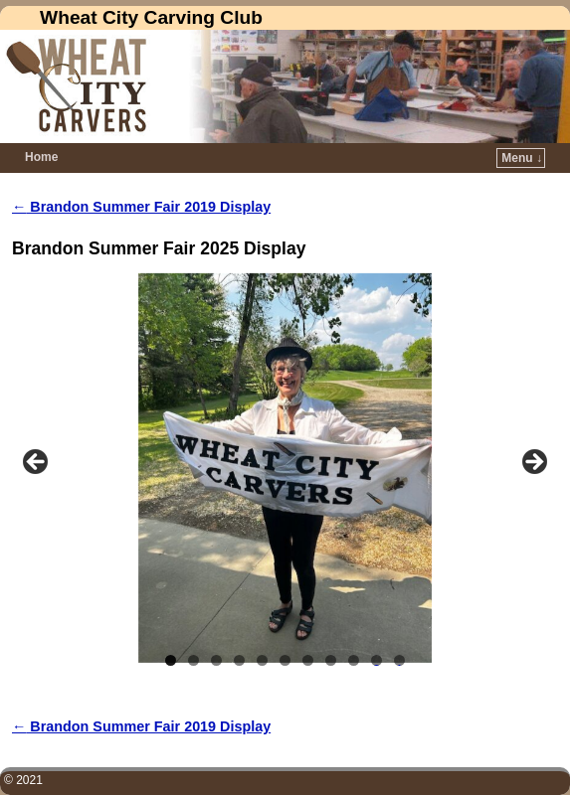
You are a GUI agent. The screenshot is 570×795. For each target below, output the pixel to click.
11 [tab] (400, 660)
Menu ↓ (521, 158)
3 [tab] (216, 660)
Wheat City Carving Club (151, 17)
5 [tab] (262, 660)
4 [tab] (239, 660)
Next (533, 463)
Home (41, 157)
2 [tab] (193, 660)
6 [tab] (285, 660)
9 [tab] (353, 660)
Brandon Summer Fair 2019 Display (141, 207)
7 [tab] (307, 660)
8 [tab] (330, 660)
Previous (37, 463)
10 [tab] (377, 660)
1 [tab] (170, 660)
